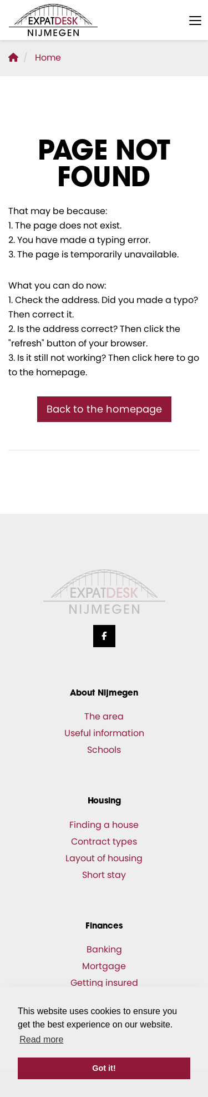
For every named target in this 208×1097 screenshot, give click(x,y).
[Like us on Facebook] (104, 636)
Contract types (104, 841)
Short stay (104, 874)
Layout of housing (104, 858)
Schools (104, 749)
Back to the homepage (104, 409)
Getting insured (104, 982)
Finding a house (104, 824)
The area (104, 716)
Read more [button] (41, 1039)
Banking (104, 949)
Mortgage (104, 966)
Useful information (104, 733)
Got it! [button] (103, 1068)
